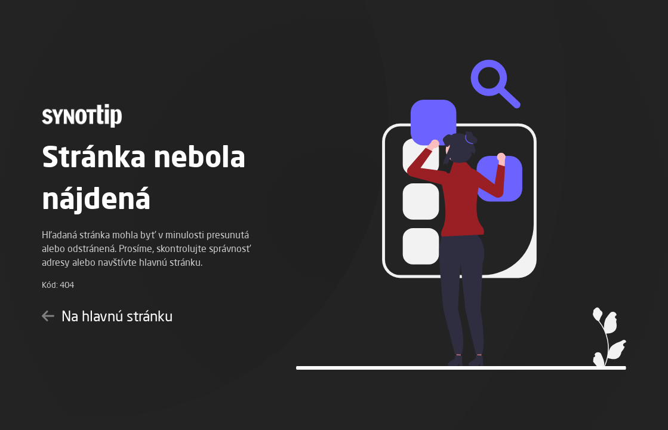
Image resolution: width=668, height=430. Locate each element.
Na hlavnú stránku (107, 316)
